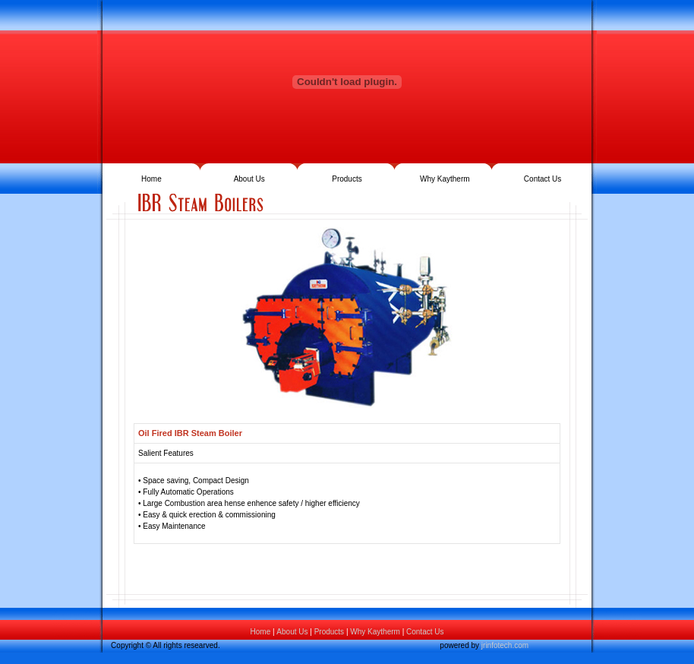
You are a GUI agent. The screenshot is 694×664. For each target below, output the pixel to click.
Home (151, 179)
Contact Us (542, 179)
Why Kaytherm (445, 179)
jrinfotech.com (504, 645)
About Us (249, 179)
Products (346, 179)
